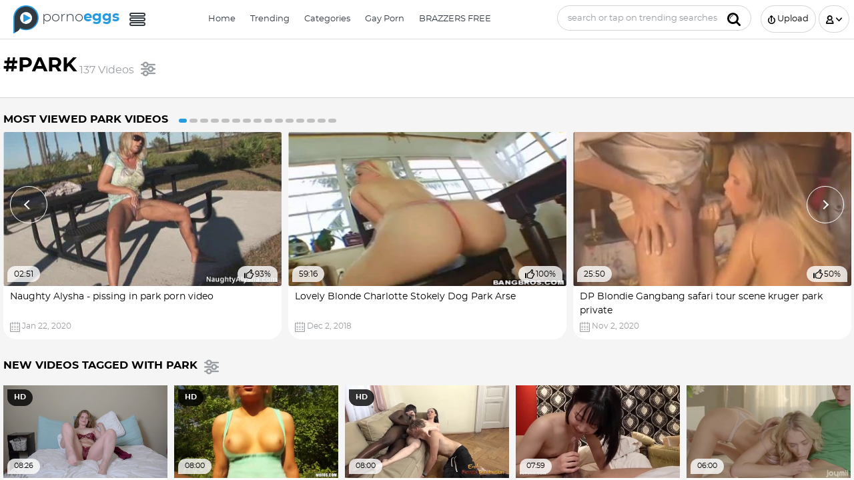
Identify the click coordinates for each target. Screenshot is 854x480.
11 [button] (290, 121)
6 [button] (236, 121)
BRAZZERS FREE (455, 19)
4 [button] (215, 121)
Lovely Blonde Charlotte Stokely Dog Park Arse (405, 296)
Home (222, 19)
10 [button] (279, 121)
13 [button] (311, 121)
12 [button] (300, 121)
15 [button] (332, 121)
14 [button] (322, 121)
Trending (270, 19)
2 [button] (193, 121)
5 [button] (226, 121)
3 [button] (204, 121)
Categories (327, 19)
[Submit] (734, 18)
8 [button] (258, 121)
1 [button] (183, 121)
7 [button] (247, 121)
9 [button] (268, 121)
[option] (142, 235)
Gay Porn (384, 19)
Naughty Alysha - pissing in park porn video (112, 296)
